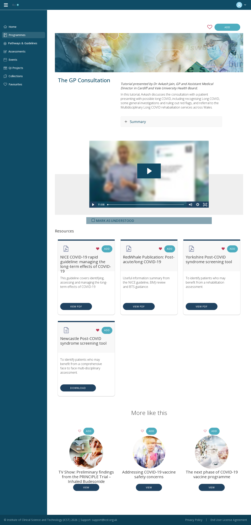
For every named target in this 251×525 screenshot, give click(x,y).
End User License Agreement (228, 520)
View (86, 487)
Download (78, 388)
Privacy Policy (193, 520)
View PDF (76, 306)
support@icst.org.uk (104, 520)
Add (227, 27)
